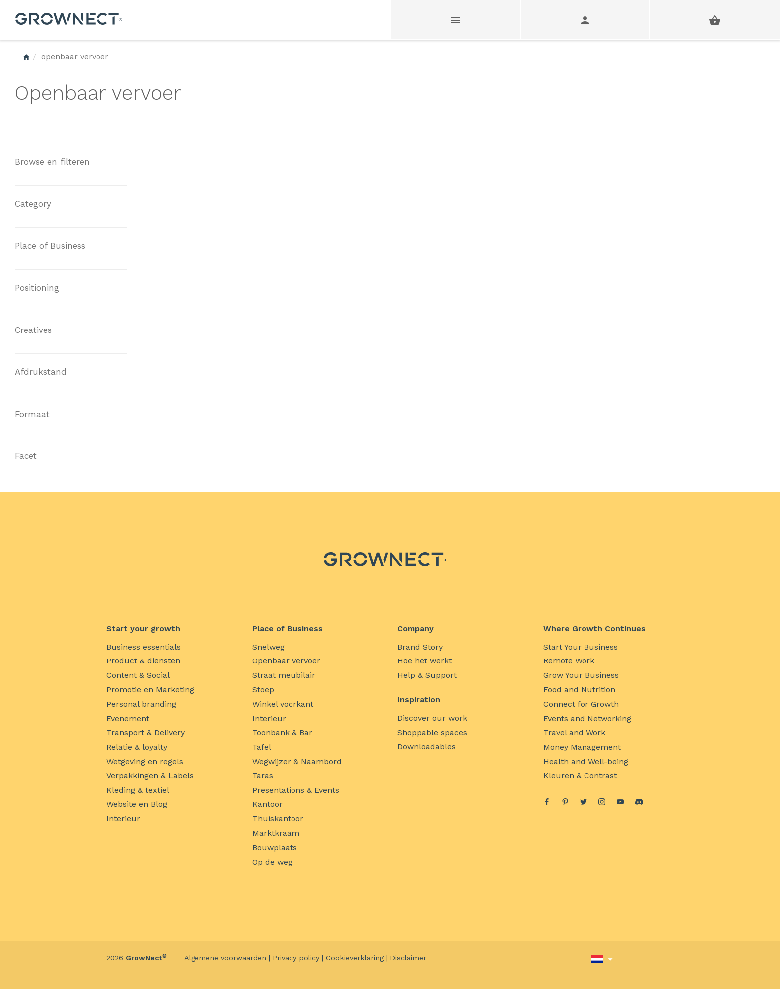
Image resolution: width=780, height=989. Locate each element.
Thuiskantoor (277, 818)
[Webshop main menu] (456, 19)
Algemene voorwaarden (225, 958)
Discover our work (432, 718)
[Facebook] (546, 803)
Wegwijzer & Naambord (297, 761)
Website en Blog (136, 804)
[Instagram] (601, 803)
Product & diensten (143, 660)
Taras (262, 775)
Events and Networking (587, 718)
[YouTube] (620, 803)
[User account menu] (585, 19)
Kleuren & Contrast (580, 775)
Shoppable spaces (432, 732)
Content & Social (138, 675)
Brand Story (420, 647)
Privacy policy (296, 958)
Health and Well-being (585, 761)
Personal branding (141, 704)
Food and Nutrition (579, 689)
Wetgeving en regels (144, 761)
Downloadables (426, 746)
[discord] (639, 803)
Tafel (261, 747)
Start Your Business (580, 647)
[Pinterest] (565, 803)
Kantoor (267, 804)
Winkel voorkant (282, 704)
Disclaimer (408, 958)
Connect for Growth (581, 704)
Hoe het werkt (424, 660)
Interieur (123, 818)
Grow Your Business (581, 675)
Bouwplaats (274, 847)
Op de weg (272, 862)
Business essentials (143, 647)
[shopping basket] (715, 19)
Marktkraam (275, 833)
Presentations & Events (295, 790)
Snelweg (268, 647)
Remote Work (568, 660)
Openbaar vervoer (286, 660)
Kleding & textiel (137, 790)
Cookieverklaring (355, 958)
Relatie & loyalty (136, 747)
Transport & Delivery (145, 732)
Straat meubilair (283, 675)
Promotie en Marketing (150, 689)
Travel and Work (574, 732)
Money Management (582, 747)
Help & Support (427, 675)
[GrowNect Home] (26, 56)
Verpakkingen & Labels (150, 775)
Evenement (127, 718)
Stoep (263, 689)
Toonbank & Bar (282, 732)
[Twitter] (583, 803)
